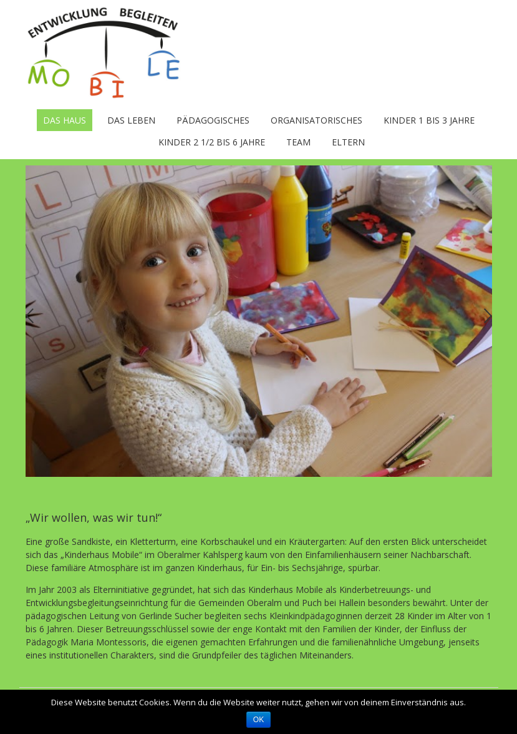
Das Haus (64, 120)
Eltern (348, 142)
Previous (30, 316)
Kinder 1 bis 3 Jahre (429, 120)
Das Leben (131, 120)
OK (258, 719)
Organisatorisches (316, 120)
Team (298, 142)
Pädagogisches (212, 120)
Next (488, 316)
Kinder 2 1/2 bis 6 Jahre (211, 142)
